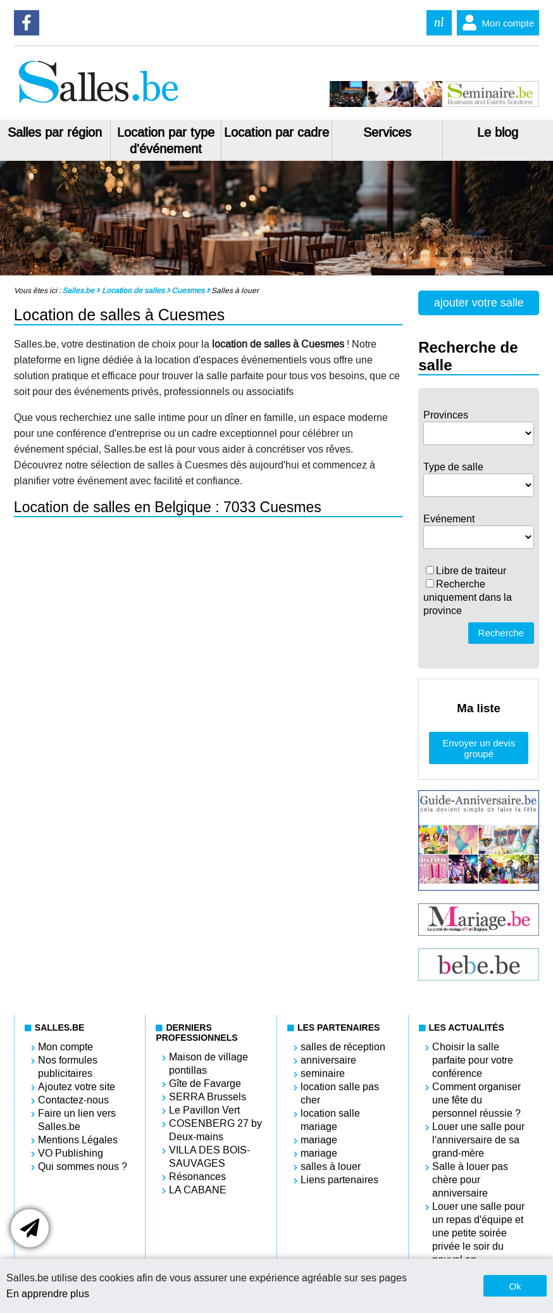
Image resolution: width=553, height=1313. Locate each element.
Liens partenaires (339, 1179)
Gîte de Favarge (205, 1083)
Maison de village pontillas (208, 1063)
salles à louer (331, 1166)
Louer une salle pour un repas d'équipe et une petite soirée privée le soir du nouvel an (478, 1233)
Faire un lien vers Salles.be (77, 1120)
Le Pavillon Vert (204, 1110)
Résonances (197, 1176)
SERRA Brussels (207, 1096)
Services (387, 132)
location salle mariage (330, 1120)
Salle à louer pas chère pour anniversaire (470, 1180)
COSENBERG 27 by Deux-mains (215, 1130)
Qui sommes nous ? (82, 1166)
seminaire (323, 1073)
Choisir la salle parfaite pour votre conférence (472, 1060)
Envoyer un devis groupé (478, 748)
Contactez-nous (73, 1100)
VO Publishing (70, 1153)
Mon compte (496, 22)
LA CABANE (198, 1190)
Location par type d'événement (165, 140)
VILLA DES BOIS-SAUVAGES (209, 1156)
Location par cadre (276, 132)
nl (439, 22)
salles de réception (343, 1046)
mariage (319, 1140)
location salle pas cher (340, 1093)
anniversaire (328, 1060)
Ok (515, 1286)
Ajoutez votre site (76, 1086)
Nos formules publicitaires (67, 1066)
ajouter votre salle (479, 302)
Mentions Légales (78, 1140)
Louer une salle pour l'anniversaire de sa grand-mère (478, 1140)
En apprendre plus (47, 1293)
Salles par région (55, 132)
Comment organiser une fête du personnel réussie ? (476, 1100)
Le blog (497, 132)
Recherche (501, 632)
